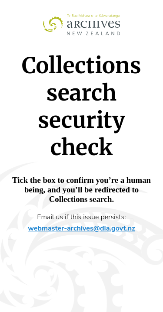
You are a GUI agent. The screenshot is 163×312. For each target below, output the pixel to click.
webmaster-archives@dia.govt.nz (81, 228)
